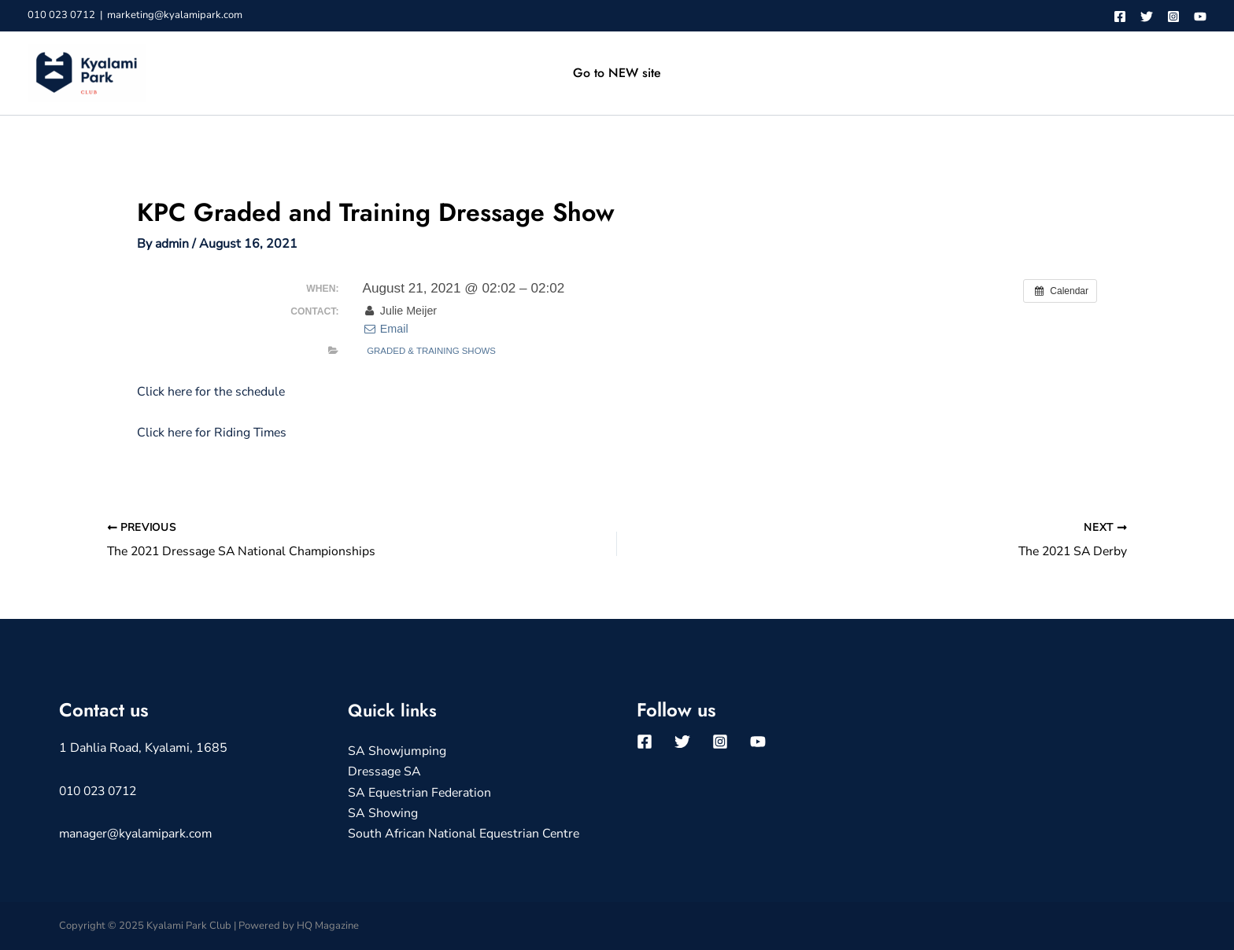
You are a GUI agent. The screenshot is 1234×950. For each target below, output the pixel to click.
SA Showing (383, 813)
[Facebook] (1120, 16)
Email (385, 328)
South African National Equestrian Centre (465, 834)
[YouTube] (1200, 16)
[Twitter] (1146, 16)
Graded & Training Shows (431, 350)
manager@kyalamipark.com (137, 833)
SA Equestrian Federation (420, 792)
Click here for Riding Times (213, 432)
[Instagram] (1173, 16)
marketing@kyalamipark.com (174, 15)
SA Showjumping (397, 751)
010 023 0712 (61, 15)
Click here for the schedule (213, 391)
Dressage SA (385, 772)
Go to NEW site (617, 73)
